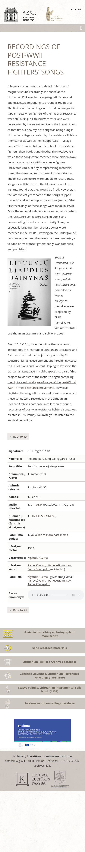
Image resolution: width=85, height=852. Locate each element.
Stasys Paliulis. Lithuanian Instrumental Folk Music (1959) (49, 689)
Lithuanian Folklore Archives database (50, 662)
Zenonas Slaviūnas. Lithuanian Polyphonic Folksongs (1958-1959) (49, 675)
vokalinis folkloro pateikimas (49, 535)
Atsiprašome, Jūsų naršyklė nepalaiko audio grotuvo (56, 595)
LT (72, 9)
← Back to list (18, 436)
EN (79, 9)
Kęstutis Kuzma (38, 557)
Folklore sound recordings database (49, 703)
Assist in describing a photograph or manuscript (49, 634)
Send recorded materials (49, 648)
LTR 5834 (37, 504)
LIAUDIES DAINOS (42, 516)
